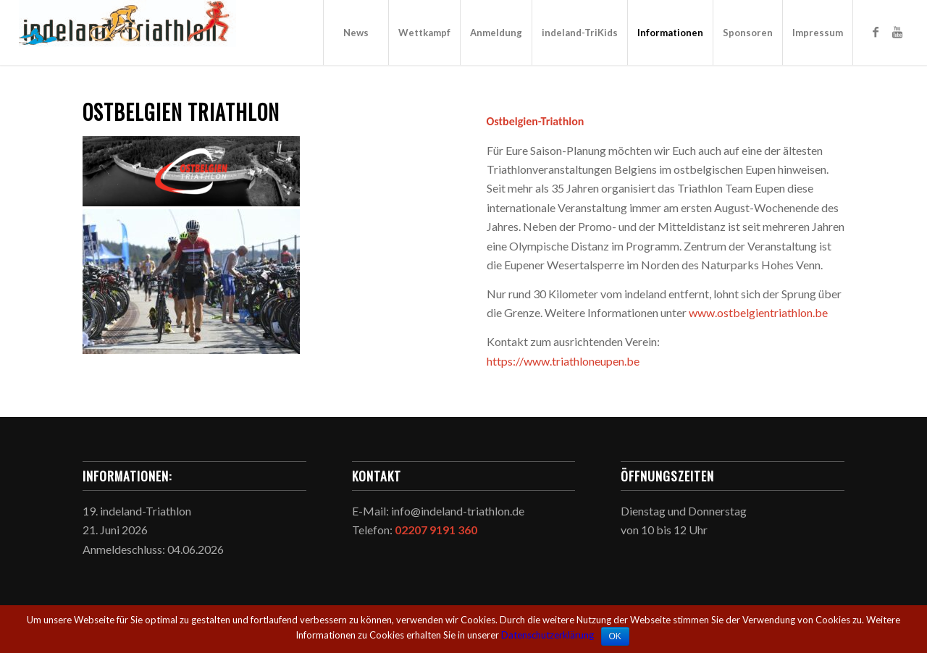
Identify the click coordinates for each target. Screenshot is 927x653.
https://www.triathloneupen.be (563, 361)
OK (615, 636)
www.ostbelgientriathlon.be (758, 312)
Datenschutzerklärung (547, 635)
